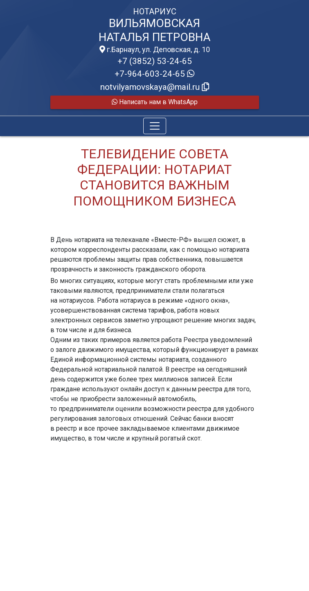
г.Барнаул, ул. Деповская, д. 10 (154, 50)
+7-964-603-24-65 (154, 74)
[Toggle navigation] (154, 126)
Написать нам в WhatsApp (155, 102)
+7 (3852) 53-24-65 (154, 61)
